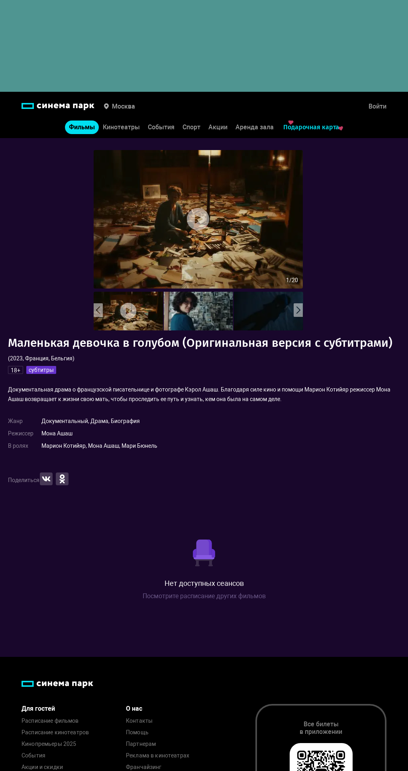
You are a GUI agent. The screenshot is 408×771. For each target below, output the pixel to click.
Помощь (137, 732)
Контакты (139, 721)
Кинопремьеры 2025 (49, 744)
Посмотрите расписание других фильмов (204, 596)
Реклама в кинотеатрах (157, 756)
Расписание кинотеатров (55, 732)
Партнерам (141, 744)
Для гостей (38, 708)
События (161, 127)
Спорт (191, 127)
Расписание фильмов (50, 721)
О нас (134, 708)
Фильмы (82, 127)
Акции (218, 127)
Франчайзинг (144, 767)
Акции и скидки (42, 767)
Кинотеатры (121, 127)
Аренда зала (254, 127)
